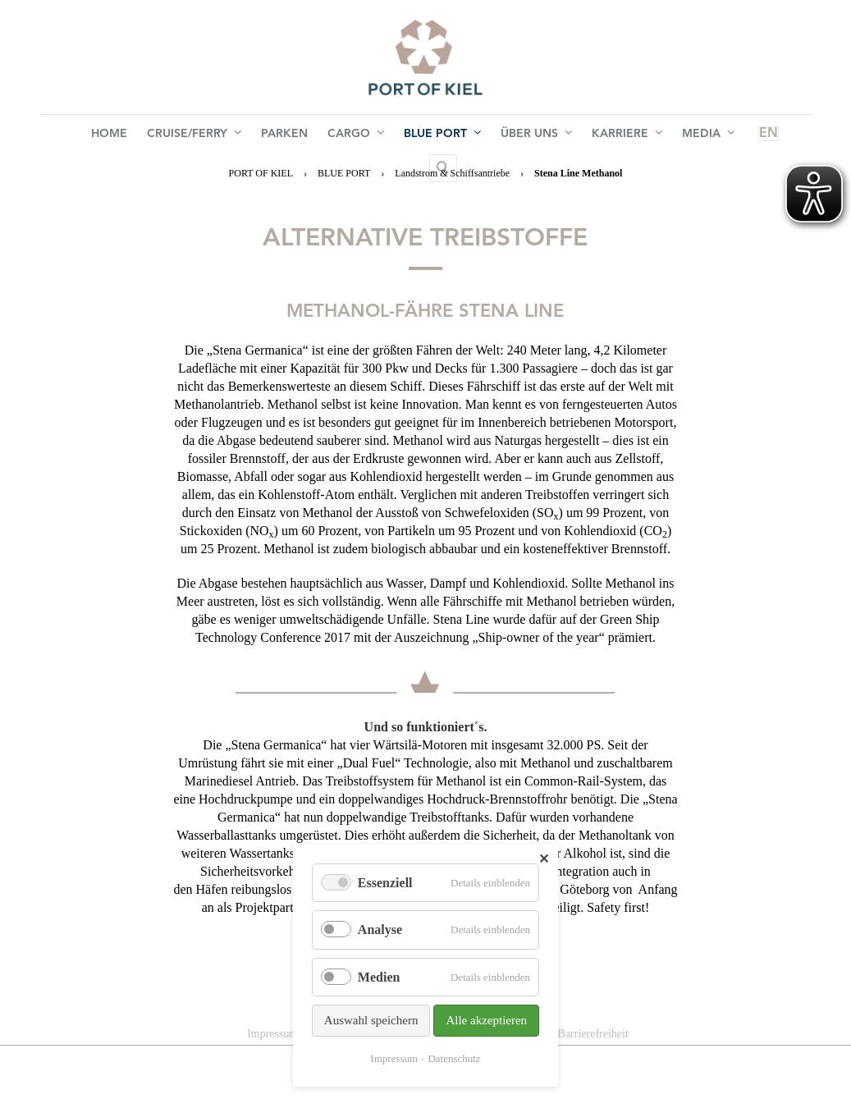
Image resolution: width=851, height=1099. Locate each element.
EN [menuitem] (698, 136)
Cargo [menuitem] (326, 135)
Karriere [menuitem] (577, 135)
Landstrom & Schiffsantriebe (452, 173)
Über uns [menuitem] (493, 135)
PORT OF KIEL (261, 173)
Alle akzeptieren (486, 1020)
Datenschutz (454, 1058)
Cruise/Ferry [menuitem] (177, 135)
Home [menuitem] (99, 136)
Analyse (380, 929)
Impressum (394, 1058)
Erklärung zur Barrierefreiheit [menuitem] (560, 1034)
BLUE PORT (344, 173)
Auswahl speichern (371, 1020)
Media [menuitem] (652, 135)
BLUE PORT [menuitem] (406, 135)
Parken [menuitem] (261, 136)
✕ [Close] (543, 859)
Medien (379, 977)
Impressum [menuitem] (272, 1034)
